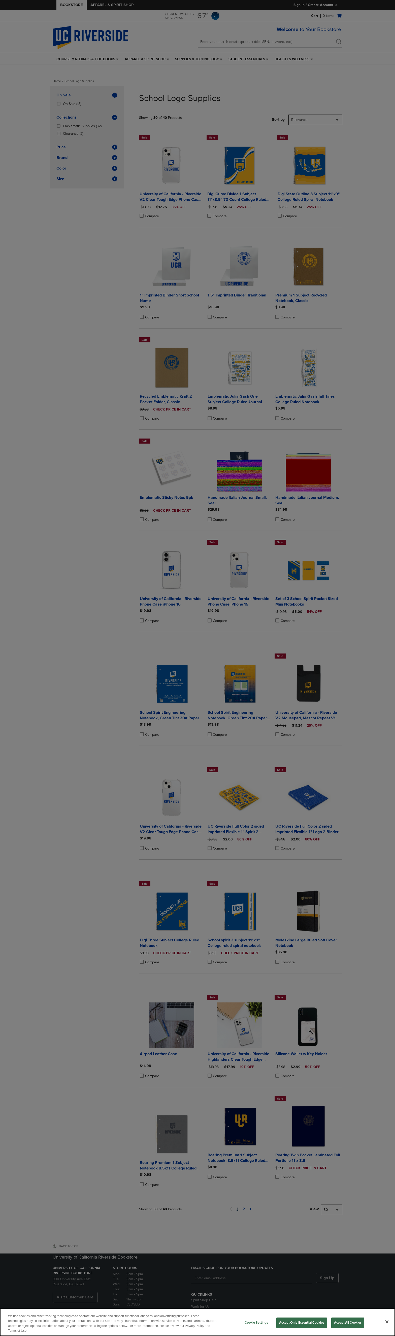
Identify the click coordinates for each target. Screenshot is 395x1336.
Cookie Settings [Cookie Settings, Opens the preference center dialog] (256, 1323)
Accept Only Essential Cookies (301, 1323)
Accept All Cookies (347, 1323)
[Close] (386, 1321)
